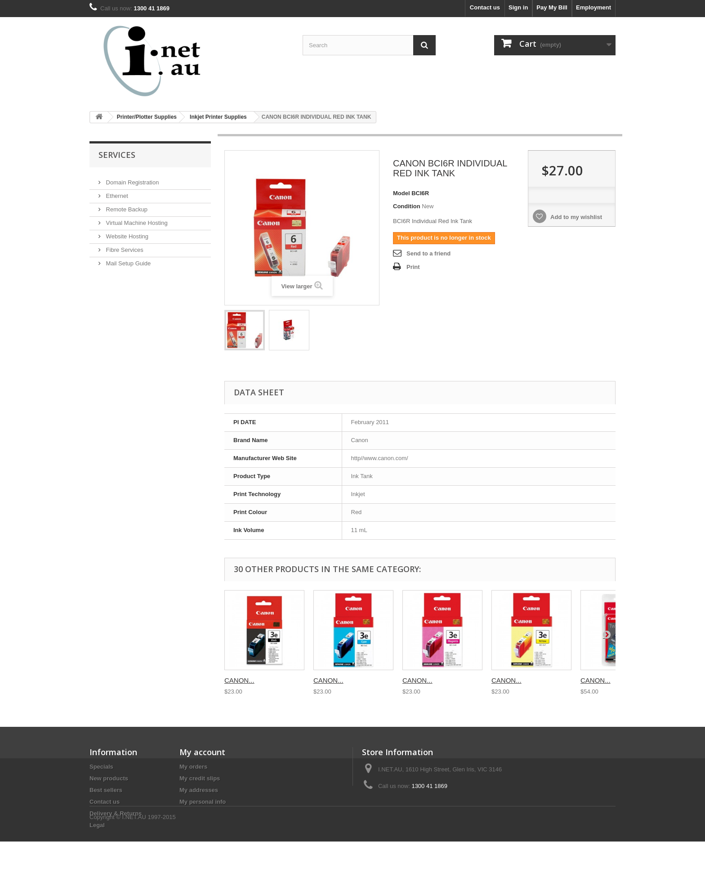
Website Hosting (126, 232)
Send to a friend (428, 253)
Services (116, 154)
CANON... (239, 680)
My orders (193, 766)
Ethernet (116, 192)
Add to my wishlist (575, 217)
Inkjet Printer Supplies (218, 117)
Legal (97, 825)
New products (108, 778)
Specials (101, 766)
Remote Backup (125, 205)
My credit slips (199, 778)
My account (202, 752)
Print (413, 267)
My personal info (202, 801)
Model (401, 193)
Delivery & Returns (115, 813)
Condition (406, 206)
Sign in (518, 7)
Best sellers (105, 790)
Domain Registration (131, 178)
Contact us (485, 7)
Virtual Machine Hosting (136, 219)
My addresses (198, 790)
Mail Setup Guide (127, 259)
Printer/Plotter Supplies (147, 117)
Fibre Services (123, 246)
